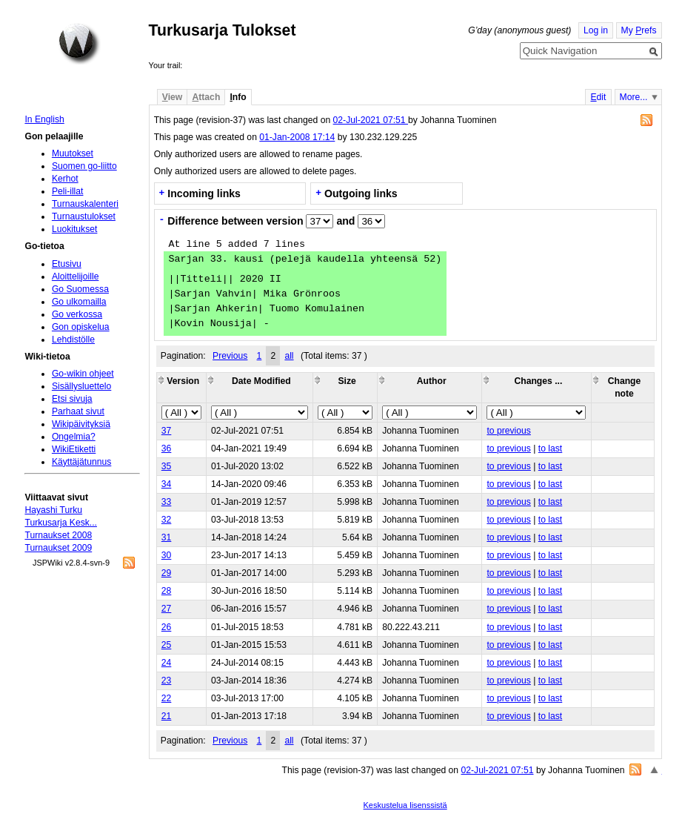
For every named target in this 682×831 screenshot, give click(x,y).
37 (166, 431)
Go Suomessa (80, 289)
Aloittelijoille (75, 276)
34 (166, 484)
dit (598, 97)
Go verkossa (77, 314)
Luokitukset (75, 229)
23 (166, 680)
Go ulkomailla (79, 302)
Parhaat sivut (78, 411)
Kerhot (65, 178)
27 (166, 608)
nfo (238, 97)
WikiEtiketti (74, 449)
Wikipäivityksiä (81, 424)
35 (166, 466)
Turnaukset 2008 (58, 535)
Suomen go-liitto (84, 166)
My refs (639, 30)
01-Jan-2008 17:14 (297, 137)
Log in (596, 30)
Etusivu (66, 264)
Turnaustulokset (84, 216)
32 (166, 519)
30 (166, 555)
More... (634, 97)
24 (166, 663)
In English (44, 119)
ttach (206, 97)
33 (166, 502)
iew (172, 97)
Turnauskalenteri (85, 204)
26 (166, 627)
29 (166, 573)
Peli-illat (68, 191)
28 (166, 591)
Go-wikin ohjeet (83, 373)
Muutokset (72, 153)
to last (550, 448)
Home (79, 43)
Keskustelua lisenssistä (405, 805)
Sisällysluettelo (81, 386)
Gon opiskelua (81, 327)
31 (166, 537)
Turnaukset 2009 (58, 548)
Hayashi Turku (53, 510)
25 (166, 645)
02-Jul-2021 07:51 (370, 120)
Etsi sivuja (72, 399)
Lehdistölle (73, 339)
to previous (508, 431)
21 (166, 716)
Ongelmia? (74, 436)
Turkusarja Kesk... (60, 522)
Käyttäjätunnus (81, 462)
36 (166, 448)
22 (166, 698)
